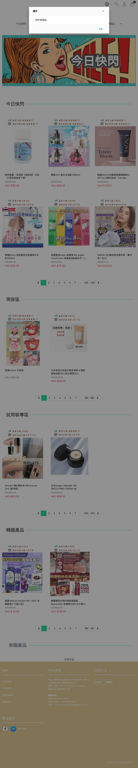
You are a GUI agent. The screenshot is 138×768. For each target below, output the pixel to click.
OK (100, 29)
